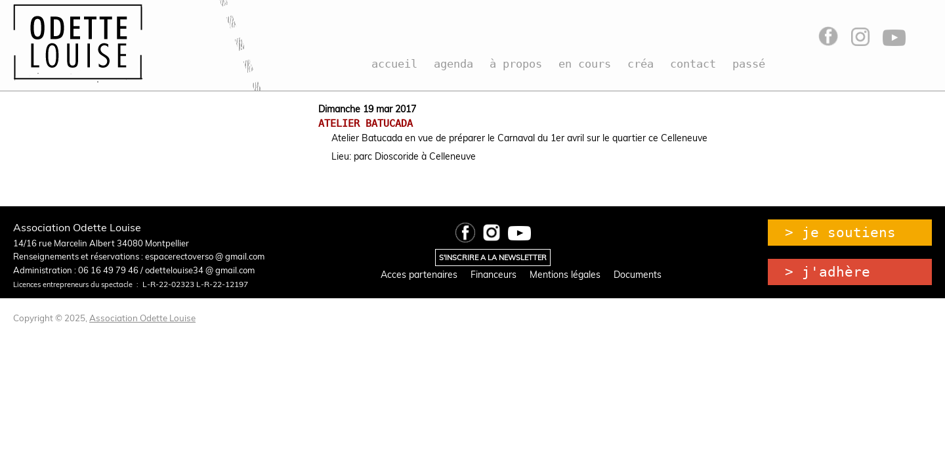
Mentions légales (565, 275)
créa (640, 63)
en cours (584, 63)
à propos (516, 63)
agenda (453, 63)
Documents (638, 275)
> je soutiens (840, 232)
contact (693, 63)
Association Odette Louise (142, 318)
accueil (394, 63)
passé (748, 63)
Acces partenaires (419, 275)
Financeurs (493, 275)
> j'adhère (827, 272)
